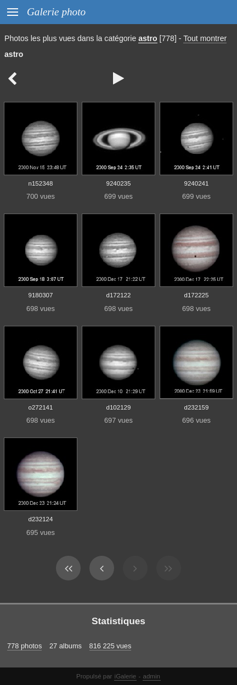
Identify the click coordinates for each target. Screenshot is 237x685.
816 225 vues (110, 646)
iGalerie (126, 676)
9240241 (196, 183)
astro (147, 38)
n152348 (41, 183)
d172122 (118, 295)
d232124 (41, 519)
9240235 (118, 183)
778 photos (24, 646)
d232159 (196, 407)
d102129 (118, 407)
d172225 (196, 295)
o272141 (41, 407)
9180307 (41, 295)
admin (151, 676)
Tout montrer (205, 38)
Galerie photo (56, 12)
